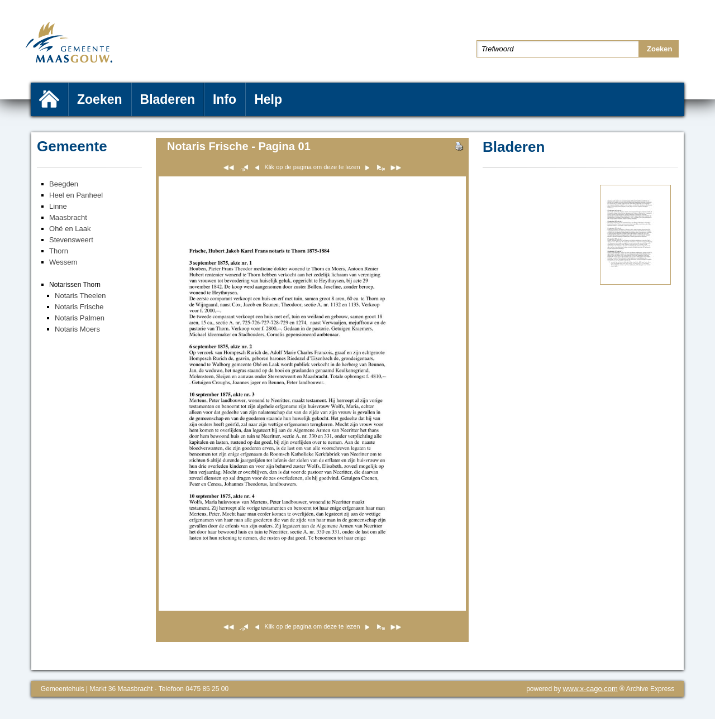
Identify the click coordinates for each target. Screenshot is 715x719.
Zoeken (99, 99)
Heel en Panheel (76, 195)
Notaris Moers (77, 329)
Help (268, 99)
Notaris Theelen (80, 295)
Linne (58, 206)
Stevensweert (71, 240)
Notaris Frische (79, 307)
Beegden (63, 184)
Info (224, 99)
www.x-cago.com (590, 688)
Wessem (63, 262)
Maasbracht (68, 217)
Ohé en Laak (69, 228)
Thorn (58, 251)
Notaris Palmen (79, 318)
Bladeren (167, 99)
